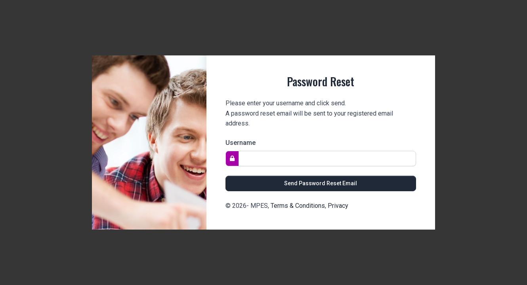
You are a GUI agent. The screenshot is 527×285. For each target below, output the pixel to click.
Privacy (338, 205)
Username (240, 142)
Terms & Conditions (298, 205)
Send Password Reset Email (320, 183)
